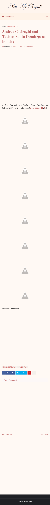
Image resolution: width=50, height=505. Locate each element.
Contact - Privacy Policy (25, 502)
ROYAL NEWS (22, 367)
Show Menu (9, 16)
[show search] (47, 16)
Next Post (44, 434)
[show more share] (34, 373)
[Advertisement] (25, 76)
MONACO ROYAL (12, 26)
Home (4, 26)
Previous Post (7, 434)
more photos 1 (36, 108)
